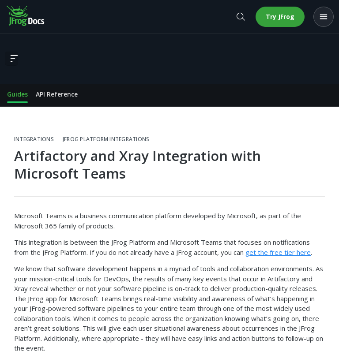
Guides (17, 94)
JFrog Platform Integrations (106, 139)
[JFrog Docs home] (26, 16)
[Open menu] (323, 17)
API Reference (57, 94)
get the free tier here (278, 252)
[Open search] (240, 17)
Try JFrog (280, 16)
